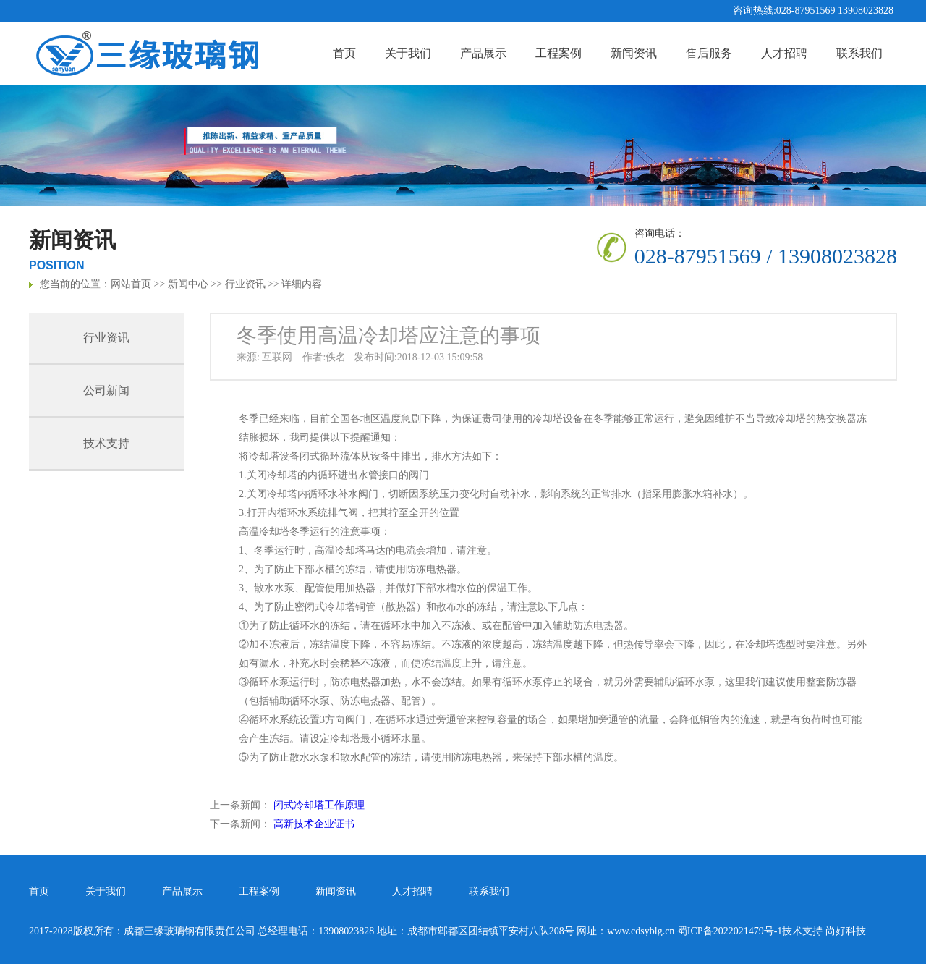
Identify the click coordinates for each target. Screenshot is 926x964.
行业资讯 (245, 284)
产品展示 (483, 53)
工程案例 (558, 53)
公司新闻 (106, 390)
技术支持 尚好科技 (824, 931)
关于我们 (408, 53)
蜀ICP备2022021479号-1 (729, 931)
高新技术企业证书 (313, 824)
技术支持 (106, 443)
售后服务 (709, 53)
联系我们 (859, 53)
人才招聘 (784, 53)
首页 (344, 53)
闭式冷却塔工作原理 (319, 805)
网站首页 (131, 284)
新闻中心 (188, 284)
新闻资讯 (634, 53)
